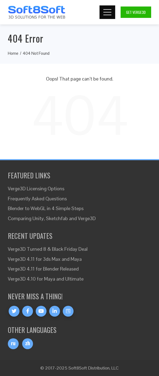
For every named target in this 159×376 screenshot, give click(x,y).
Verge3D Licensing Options (36, 188)
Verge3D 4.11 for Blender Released (43, 269)
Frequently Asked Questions (37, 198)
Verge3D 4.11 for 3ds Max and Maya (45, 259)
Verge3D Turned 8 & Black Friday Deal (48, 249)
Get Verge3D (136, 12)
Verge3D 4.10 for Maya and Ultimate (46, 279)
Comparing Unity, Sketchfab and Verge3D (52, 218)
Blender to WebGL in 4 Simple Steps (46, 208)
